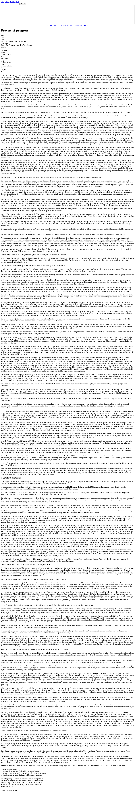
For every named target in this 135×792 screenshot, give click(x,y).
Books (7, 2)
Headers (12, 2)
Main (2, 2)
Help (17, 2)
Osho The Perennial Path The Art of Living (67, 25)
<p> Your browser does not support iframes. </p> (68, 14)
